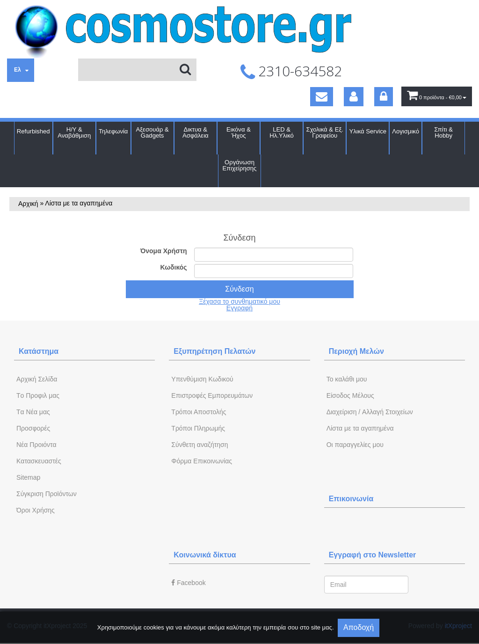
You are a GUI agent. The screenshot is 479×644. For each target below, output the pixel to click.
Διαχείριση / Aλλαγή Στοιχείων (370, 412)
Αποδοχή (358, 627)
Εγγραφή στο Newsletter (372, 555)
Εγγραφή (239, 308)
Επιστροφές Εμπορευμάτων (212, 395)
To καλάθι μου (347, 379)
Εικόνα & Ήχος (238, 132)
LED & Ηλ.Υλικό (281, 132)
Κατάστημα (38, 351)
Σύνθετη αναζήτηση (199, 444)
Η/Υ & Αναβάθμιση (74, 132)
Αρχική (28, 203)
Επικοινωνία (351, 499)
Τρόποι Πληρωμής (198, 428)
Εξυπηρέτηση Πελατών (214, 351)
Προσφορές (33, 428)
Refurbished (33, 131)
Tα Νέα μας (33, 412)
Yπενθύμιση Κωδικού (202, 379)
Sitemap (28, 477)
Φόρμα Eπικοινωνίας (201, 461)
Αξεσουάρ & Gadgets (152, 132)
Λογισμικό (405, 131)
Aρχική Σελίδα (36, 379)
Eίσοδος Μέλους (350, 395)
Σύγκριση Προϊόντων (46, 494)
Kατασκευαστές (38, 461)
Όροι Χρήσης (35, 510)
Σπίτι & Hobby (443, 132)
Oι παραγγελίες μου (355, 444)
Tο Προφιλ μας (37, 395)
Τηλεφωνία (113, 131)
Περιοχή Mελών (356, 351)
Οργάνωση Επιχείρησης (240, 165)
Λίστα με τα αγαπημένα (360, 428)
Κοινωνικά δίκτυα (205, 555)
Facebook (188, 582)
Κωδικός (173, 267)
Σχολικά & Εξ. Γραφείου (324, 132)
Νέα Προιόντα (36, 444)
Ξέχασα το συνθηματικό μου (239, 301)
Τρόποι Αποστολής (198, 412)
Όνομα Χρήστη (163, 251)
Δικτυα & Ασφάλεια (195, 132)
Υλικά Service (367, 131)
